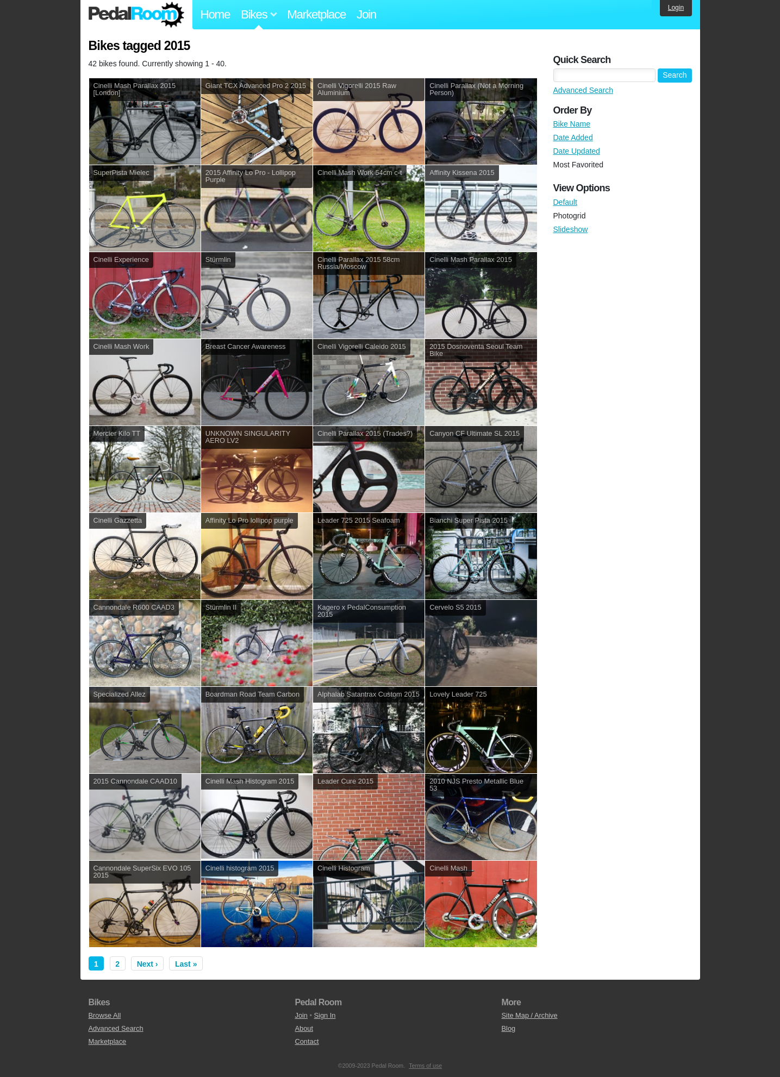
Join (366, 14)
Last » (186, 964)
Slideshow (570, 229)
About (304, 1028)
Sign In (325, 1015)
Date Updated (576, 151)
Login (676, 7)
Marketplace (316, 14)
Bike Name (571, 124)
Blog (509, 1028)
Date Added (573, 137)
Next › (147, 964)
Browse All (105, 1015)
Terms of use (425, 1065)
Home (215, 14)
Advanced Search (583, 90)
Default (565, 202)
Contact (307, 1041)
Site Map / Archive (530, 1015)
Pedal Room (136, 15)
